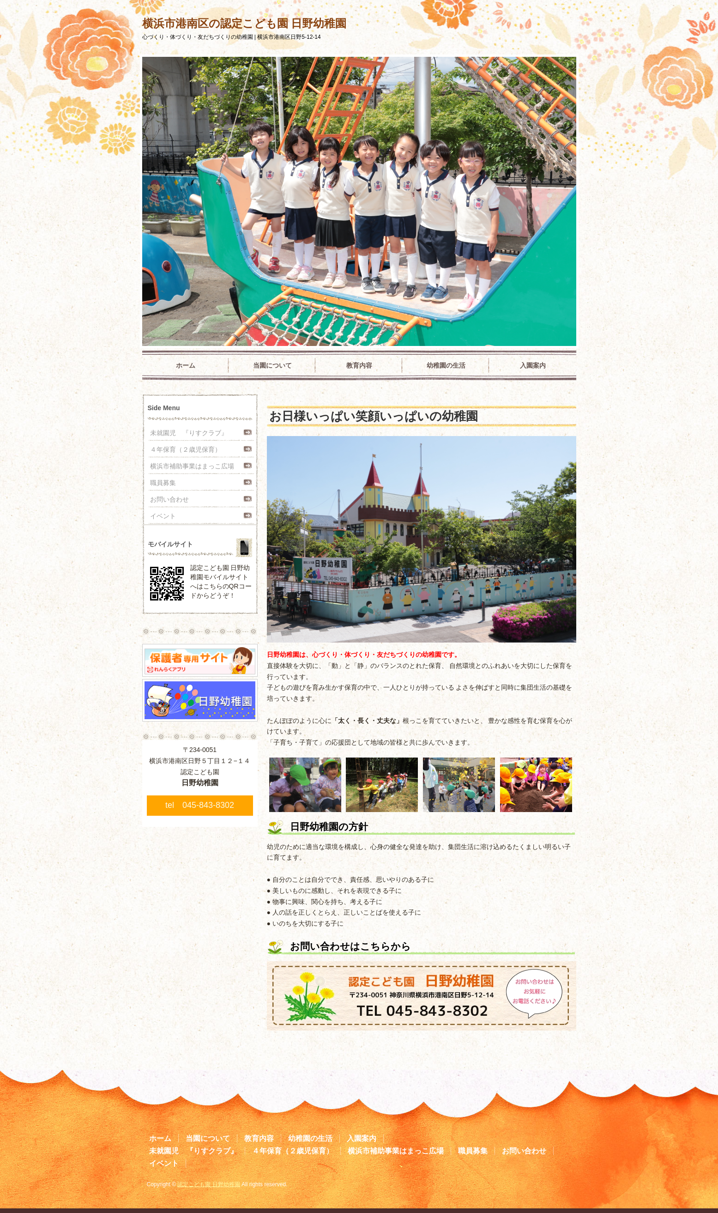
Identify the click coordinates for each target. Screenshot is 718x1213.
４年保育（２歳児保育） (185, 449)
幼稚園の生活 (446, 365)
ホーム (185, 365)
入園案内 (533, 365)
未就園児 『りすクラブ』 (189, 433)
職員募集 (163, 482)
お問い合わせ (169, 499)
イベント (163, 516)
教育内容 (359, 365)
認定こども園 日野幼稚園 (208, 1184)
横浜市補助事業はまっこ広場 (192, 466)
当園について (272, 365)
